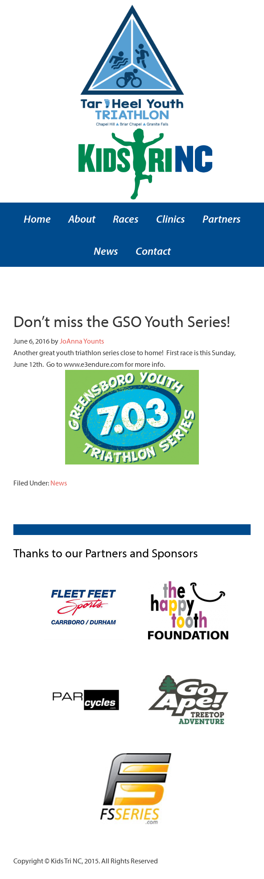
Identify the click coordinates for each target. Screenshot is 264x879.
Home (37, 218)
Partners (221, 218)
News (106, 250)
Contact (153, 250)
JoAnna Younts (82, 340)
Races (126, 218)
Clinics (170, 218)
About (81, 218)
